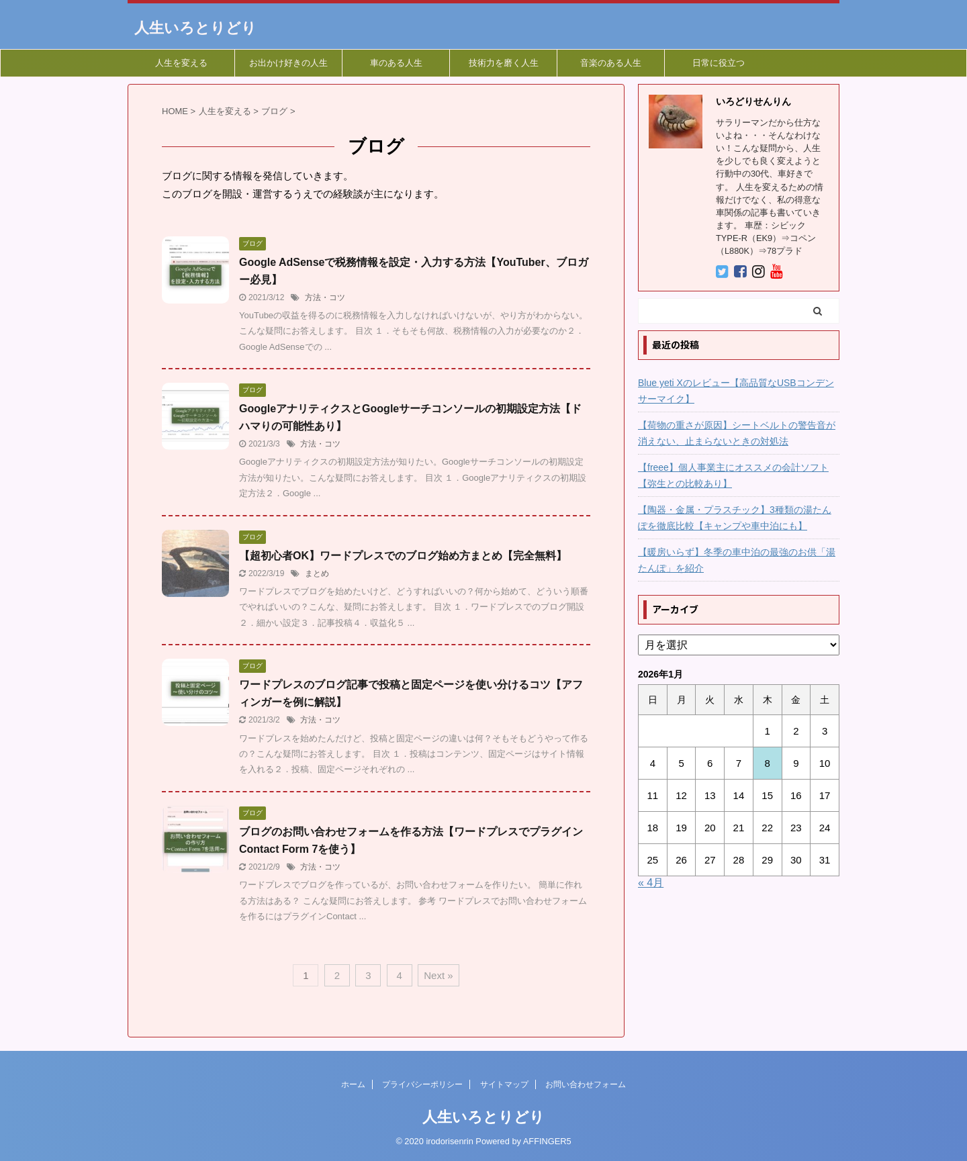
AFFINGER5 (547, 1141)
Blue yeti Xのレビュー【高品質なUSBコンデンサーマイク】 (736, 390)
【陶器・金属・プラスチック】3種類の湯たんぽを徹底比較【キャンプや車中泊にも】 (734, 517)
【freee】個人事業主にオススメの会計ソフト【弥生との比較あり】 (733, 475)
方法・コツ (325, 297)
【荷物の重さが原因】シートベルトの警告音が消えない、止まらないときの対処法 (736, 433)
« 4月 (650, 882)
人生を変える (181, 63)
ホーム (353, 1084)
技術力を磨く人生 (504, 63)
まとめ (317, 573)
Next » (438, 975)
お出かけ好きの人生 (288, 63)
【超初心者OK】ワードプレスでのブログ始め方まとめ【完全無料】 (403, 555)
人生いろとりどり (195, 27)
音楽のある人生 (610, 63)
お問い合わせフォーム (585, 1084)
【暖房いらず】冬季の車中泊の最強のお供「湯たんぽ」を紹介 (736, 560)
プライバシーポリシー (422, 1084)
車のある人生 (396, 63)
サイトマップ (504, 1084)
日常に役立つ (718, 63)
